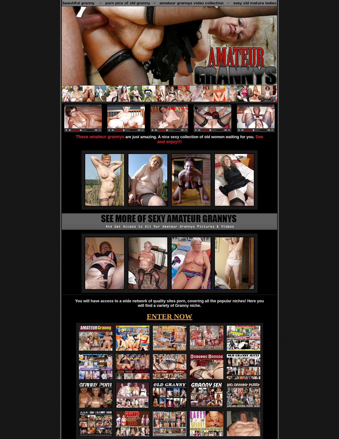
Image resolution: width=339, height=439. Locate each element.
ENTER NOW (169, 316)
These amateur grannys (100, 136)
